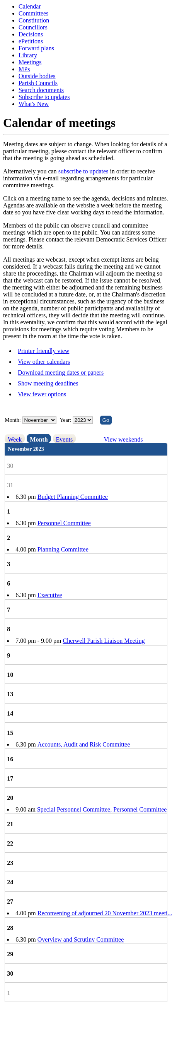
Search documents (41, 90)
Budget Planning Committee (72, 496)
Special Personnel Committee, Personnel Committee (102, 809)
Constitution (34, 20)
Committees (33, 13)
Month (39, 439)
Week (15, 439)
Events (64, 439)
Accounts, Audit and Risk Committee (83, 744)
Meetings (30, 62)
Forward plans (36, 48)
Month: (12, 420)
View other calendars (44, 361)
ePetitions (31, 41)
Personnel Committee (64, 523)
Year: (66, 420)
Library (28, 55)
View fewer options (42, 394)
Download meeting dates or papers (61, 372)
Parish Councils (38, 83)
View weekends (123, 439)
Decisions (31, 34)
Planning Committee (63, 549)
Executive (49, 595)
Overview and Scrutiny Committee (80, 939)
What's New (34, 104)
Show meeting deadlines (48, 383)
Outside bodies (37, 76)
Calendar (30, 6)
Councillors (33, 27)
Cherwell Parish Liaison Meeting (104, 640)
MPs (24, 69)
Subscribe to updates (44, 97)
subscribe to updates (83, 171)
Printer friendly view (43, 351)
